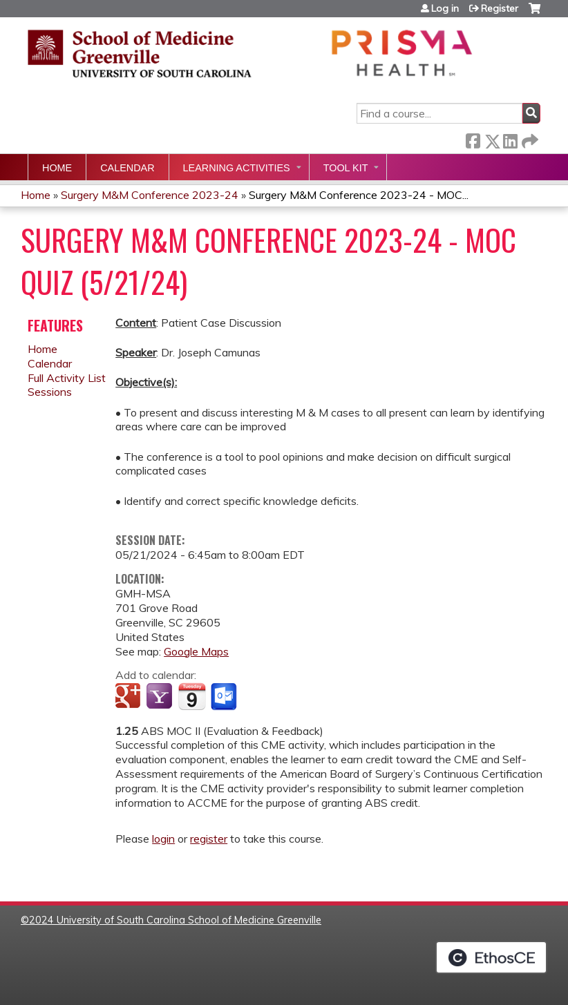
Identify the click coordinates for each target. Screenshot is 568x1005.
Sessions (50, 392)
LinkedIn (510, 138)
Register (499, 8)
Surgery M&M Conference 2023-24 (149, 195)
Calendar (127, 167)
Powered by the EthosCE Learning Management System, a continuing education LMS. (491, 957)
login (163, 838)
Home (57, 167)
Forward (529, 138)
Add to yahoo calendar (160, 697)
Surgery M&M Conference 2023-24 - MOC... (358, 195)
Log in (445, 8)
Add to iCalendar (192, 696)
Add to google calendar (129, 697)
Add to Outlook (225, 697)
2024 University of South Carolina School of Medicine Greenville (175, 920)
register (208, 838)
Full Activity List (67, 378)
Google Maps (196, 651)
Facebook (473, 138)
